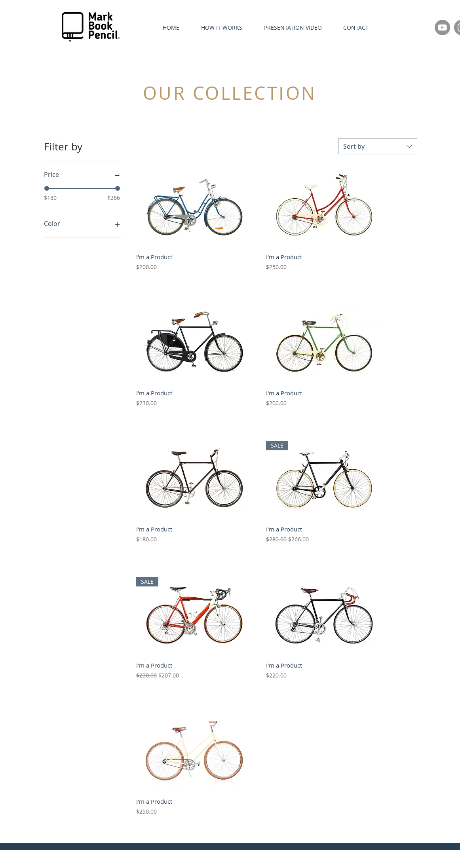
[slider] (46, 188)
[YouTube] (442, 27)
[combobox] (377, 146)
